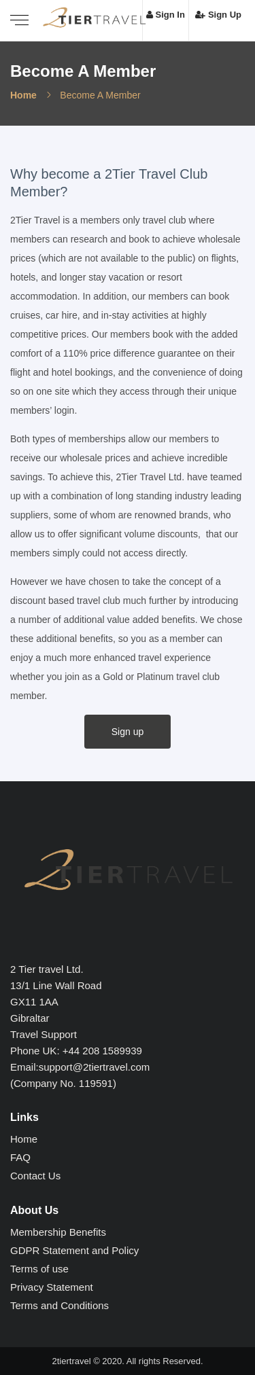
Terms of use (39, 1268)
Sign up (127, 731)
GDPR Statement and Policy (74, 1250)
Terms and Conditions (59, 1305)
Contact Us (35, 1175)
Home (23, 95)
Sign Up (218, 15)
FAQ (20, 1157)
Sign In (165, 15)
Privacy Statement (51, 1287)
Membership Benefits (58, 1232)
